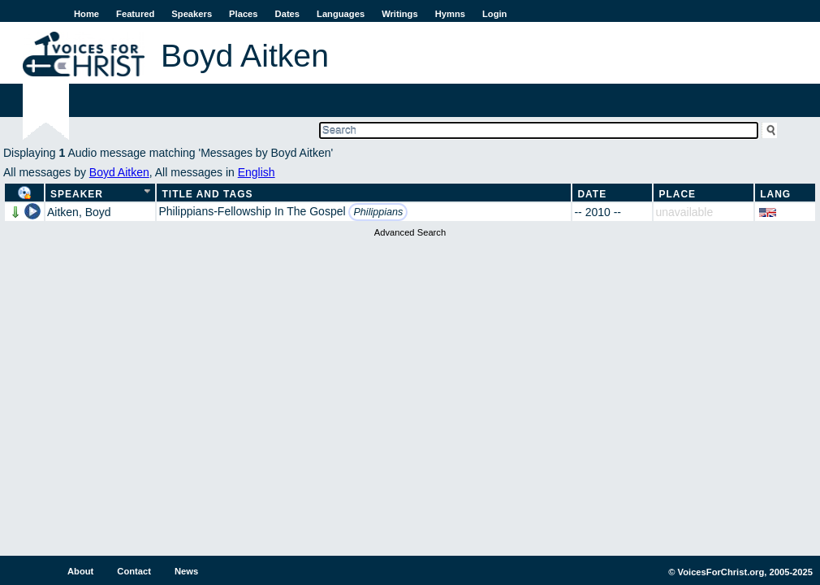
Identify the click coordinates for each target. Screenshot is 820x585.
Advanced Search (410, 232)
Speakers (191, 14)
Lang (775, 194)
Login (494, 14)
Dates (287, 14)
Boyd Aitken (119, 172)
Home (86, 14)
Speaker (76, 194)
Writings (400, 14)
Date (591, 194)
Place (677, 194)
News (186, 571)
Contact (134, 571)
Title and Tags (207, 194)
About (80, 571)
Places (243, 14)
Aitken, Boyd (79, 212)
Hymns (450, 14)
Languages (341, 14)
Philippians (378, 212)
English (256, 172)
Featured (135, 14)
